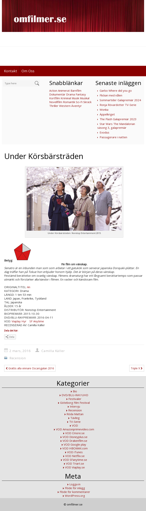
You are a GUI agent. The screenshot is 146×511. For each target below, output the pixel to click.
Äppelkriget (107, 114)
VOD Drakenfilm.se (75, 441)
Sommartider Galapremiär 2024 (120, 100)
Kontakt (10, 71)
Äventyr (76, 106)
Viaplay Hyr (19, 321)
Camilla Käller (53, 351)
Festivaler (74, 399)
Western (65, 106)
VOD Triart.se (75, 463)
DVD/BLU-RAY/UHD (75, 395)
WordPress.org (75, 495)
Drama (70, 94)
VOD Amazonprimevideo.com (75, 429)
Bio (75, 391)
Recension (18, 358)
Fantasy (81, 94)
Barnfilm (76, 90)
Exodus (104, 132)
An (28, 287)
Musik (75, 98)
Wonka (104, 109)
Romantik (69, 102)
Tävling (75, 418)
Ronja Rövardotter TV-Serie (118, 105)
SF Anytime (36, 321)
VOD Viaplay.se (75, 467)
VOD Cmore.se (75, 433)
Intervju (75, 406)
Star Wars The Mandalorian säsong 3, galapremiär (116, 126)
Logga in (74, 484)
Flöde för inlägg (75, 488)
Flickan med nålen (111, 95)
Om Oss (27, 71)
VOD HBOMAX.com (75, 448)
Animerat (64, 90)
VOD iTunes (75, 452)
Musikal (84, 98)
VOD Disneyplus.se (75, 437)
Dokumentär (57, 94)
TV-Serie (75, 422)
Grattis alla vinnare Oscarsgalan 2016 (30, 368)
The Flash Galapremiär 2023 (118, 119)
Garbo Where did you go (116, 90)
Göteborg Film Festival (75, 403)
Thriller (53, 106)
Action (53, 90)
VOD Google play (75, 444)
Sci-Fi (79, 102)
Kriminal (66, 98)
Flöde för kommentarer (75, 492)
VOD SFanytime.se (75, 460)
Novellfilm (55, 102)
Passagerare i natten (113, 137)
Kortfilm (54, 98)
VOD (75, 425)
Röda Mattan (75, 414)
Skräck (87, 102)
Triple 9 (137, 368)
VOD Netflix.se (75, 456)
